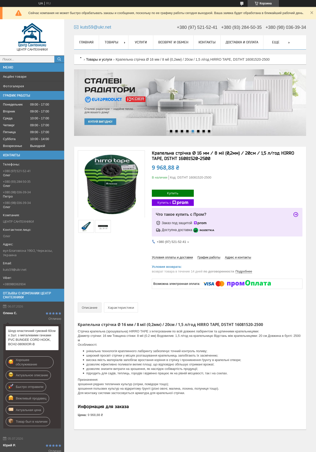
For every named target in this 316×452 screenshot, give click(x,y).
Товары (111, 42)
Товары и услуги (99, 59)
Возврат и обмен (173, 42)
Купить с (173, 202)
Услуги (141, 42)
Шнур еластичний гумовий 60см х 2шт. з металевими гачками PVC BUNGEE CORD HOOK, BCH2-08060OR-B (32, 337)
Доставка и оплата (242, 42)
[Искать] (59, 59)
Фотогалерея (13, 86)
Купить (172, 193)
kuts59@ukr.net (14, 269)
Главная (86, 42)
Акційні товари (14, 76)
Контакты (207, 42)
